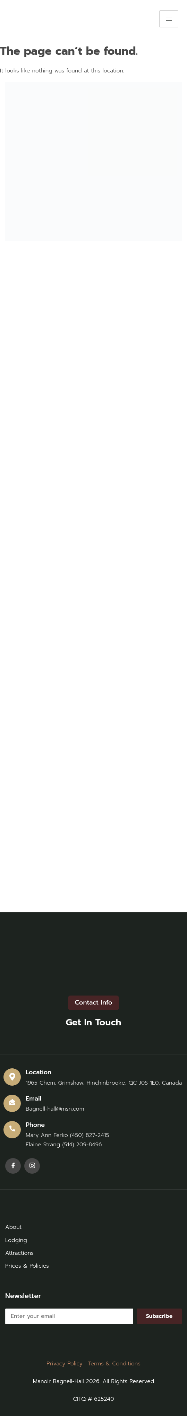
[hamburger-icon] (168, 18)
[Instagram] (32, 1166)
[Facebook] (13, 1166)
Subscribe (159, 1316)
